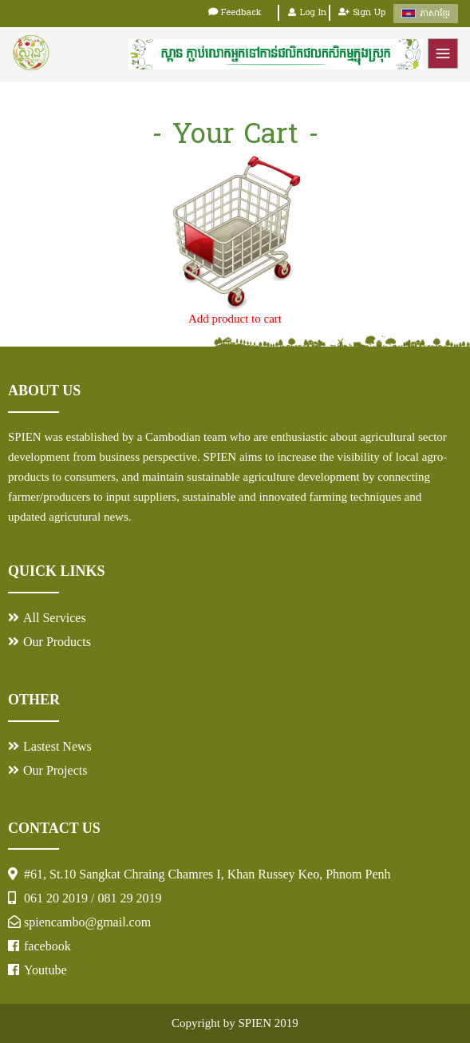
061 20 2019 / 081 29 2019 (92, 898)
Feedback (235, 12)
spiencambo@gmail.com (87, 922)
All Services (54, 618)
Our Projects (55, 770)
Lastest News (57, 746)
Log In (307, 12)
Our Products (57, 641)
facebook (47, 946)
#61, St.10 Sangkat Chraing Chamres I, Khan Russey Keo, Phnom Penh (207, 874)
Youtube (45, 970)
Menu (443, 53)
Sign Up (361, 12)
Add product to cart (235, 318)
